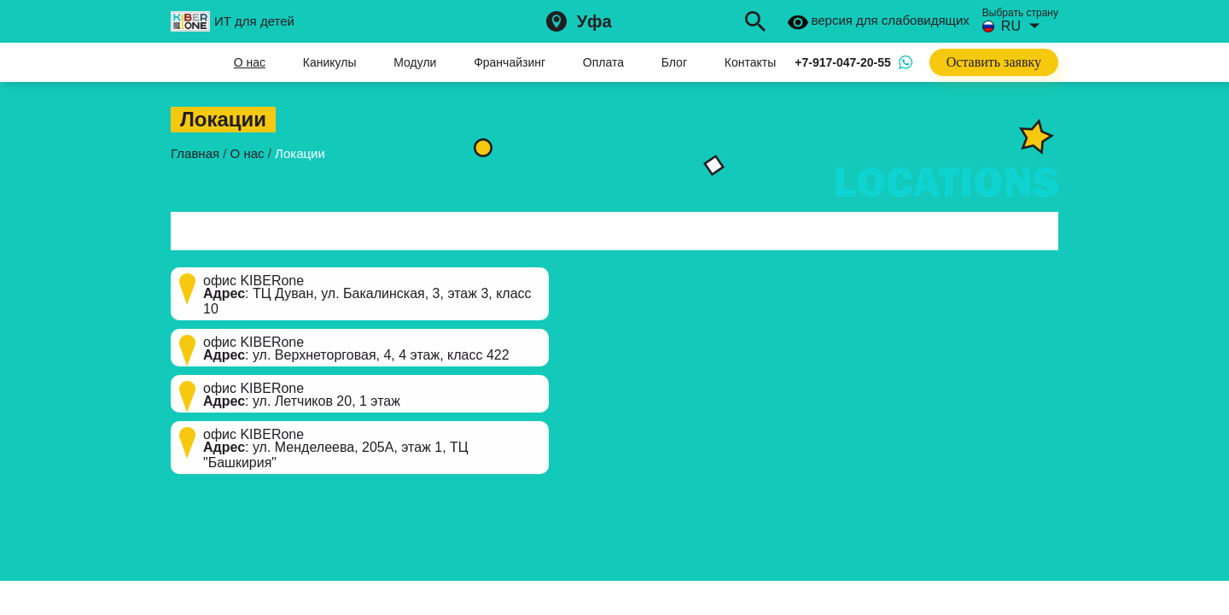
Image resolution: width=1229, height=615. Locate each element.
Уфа (594, 21)
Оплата (603, 62)
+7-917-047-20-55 (842, 62)
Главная (183, 62)
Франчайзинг (509, 62)
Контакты (750, 62)
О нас (249, 62)
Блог (674, 62)
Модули (414, 62)
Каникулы (330, 62)
